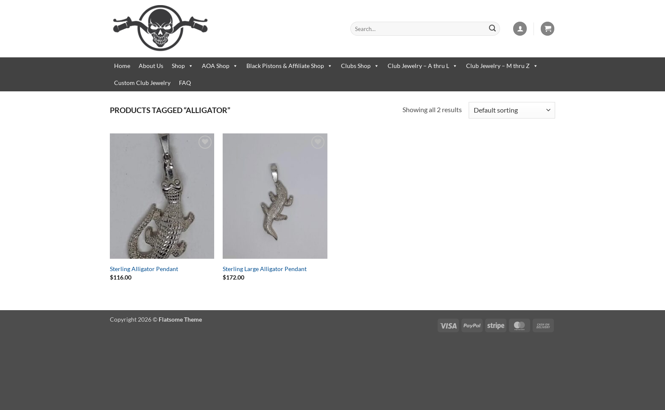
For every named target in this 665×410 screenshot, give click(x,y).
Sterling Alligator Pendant (144, 268)
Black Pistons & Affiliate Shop (289, 65)
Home (122, 65)
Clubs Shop (360, 65)
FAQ (185, 82)
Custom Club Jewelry (142, 82)
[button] (520, 29)
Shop (182, 65)
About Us (151, 65)
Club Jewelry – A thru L (423, 65)
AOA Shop (220, 65)
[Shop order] (512, 110)
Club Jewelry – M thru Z (502, 65)
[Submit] (492, 29)
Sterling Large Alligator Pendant (265, 268)
